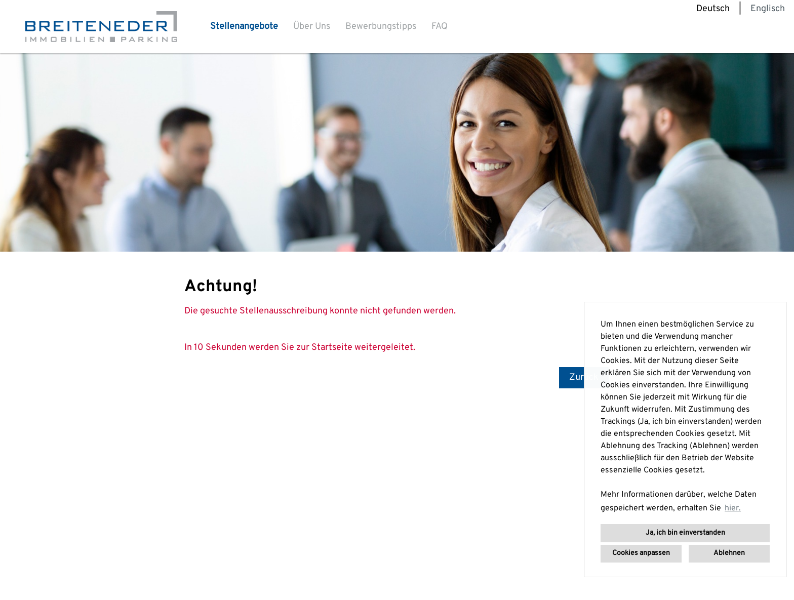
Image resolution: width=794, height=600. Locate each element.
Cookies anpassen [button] (641, 553)
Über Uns (311, 26)
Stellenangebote (244, 26)
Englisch (767, 9)
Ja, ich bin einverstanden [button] (685, 533)
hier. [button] (733, 508)
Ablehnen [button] (729, 553)
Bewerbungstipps (380, 26)
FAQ (439, 26)
